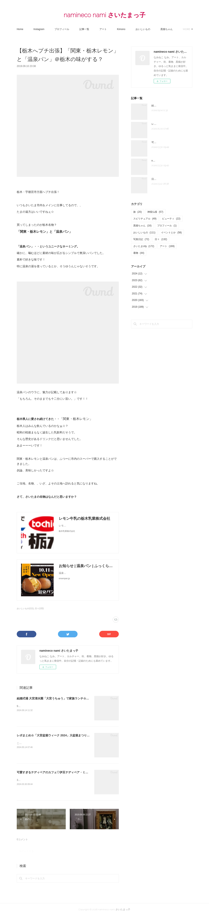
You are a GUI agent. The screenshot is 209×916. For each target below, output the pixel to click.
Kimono (132, 29)
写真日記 (141, 239)
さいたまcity (143, 246)
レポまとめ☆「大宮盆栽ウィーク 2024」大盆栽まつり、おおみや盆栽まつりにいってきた (74, 735)
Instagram (49, 29)
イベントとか (171, 232)
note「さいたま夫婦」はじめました (170, 160)
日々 (161, 239)
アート (114, 29)
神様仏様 (155, 211)
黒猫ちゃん (142, 225)
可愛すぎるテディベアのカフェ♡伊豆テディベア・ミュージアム (58, 772)
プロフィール (73, 29)
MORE (175, 29)
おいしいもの (154, 29)
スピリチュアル (144, 218)
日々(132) (39, 608)
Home (31, 29)
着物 (138, 253)
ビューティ (171, 218)
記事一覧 (95, 29)
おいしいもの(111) (25, 608)
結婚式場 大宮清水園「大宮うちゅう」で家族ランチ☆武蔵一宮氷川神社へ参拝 (67, 698)
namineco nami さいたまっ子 (105, 15)
